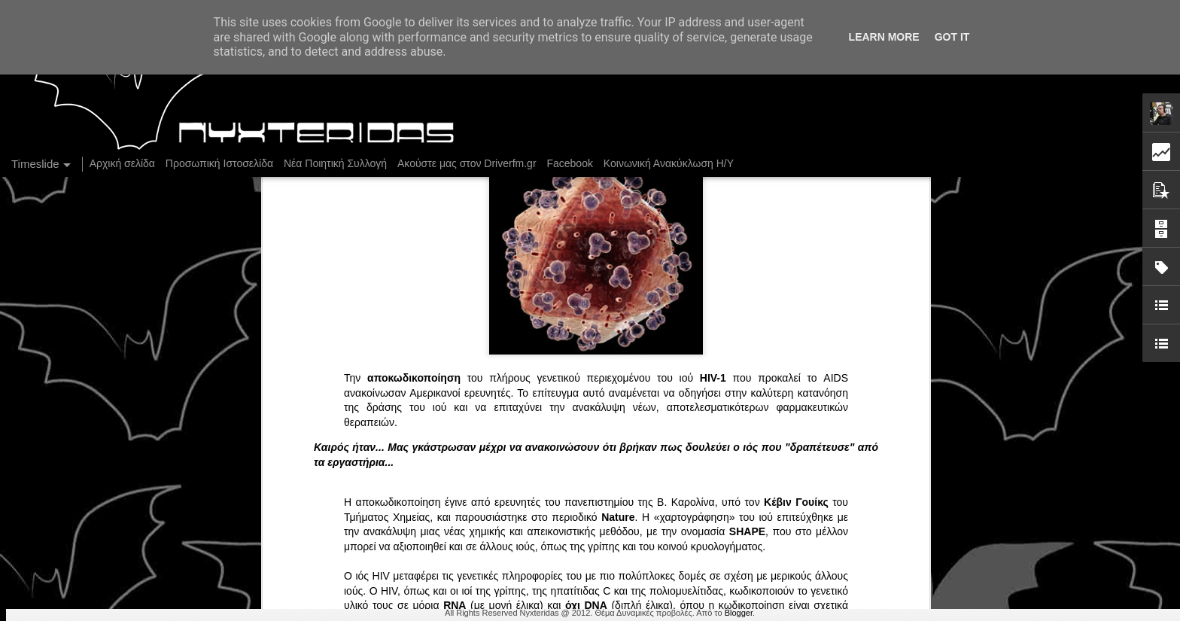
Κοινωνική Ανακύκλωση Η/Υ (669, 163)
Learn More (884, 37)
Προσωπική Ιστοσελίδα (219, 163)
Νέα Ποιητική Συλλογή (335, 163)
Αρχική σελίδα (122, 163)
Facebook (569, 163)
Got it (952, 37)
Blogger (739, 612)
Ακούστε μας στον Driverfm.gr (467, 163)
